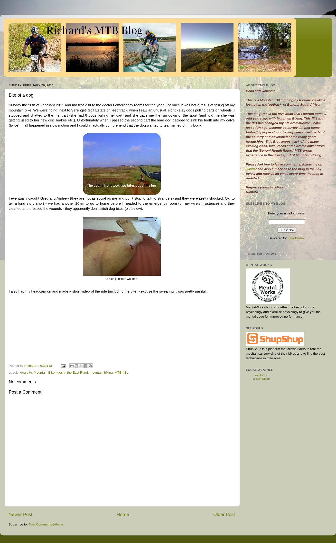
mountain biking (101, 372)
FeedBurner (296, 238)
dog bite (26, 372)
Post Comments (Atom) (46, 524)
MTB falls (121, 372)
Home (123, 514)
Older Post (224, 514)
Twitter (252, 169)
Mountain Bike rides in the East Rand (61, 372)
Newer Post (20, 514)
